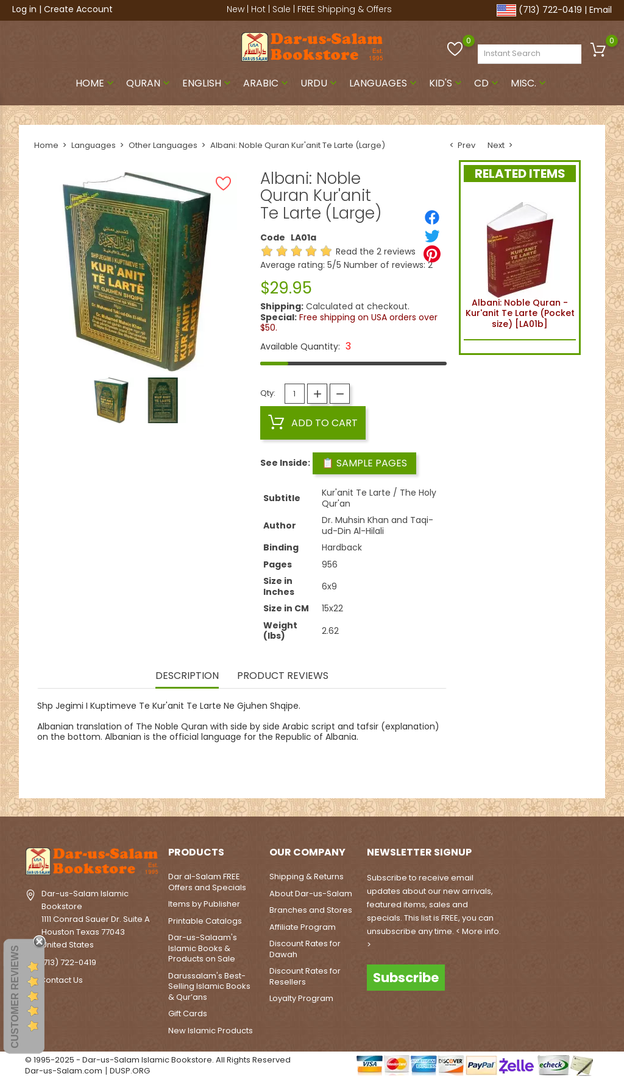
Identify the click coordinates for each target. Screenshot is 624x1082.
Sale (281, 9)
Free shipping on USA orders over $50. (349, 322)
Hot (258, 9)
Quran (149, 83)
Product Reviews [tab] (282, 676)
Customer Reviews (15, 997)
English (207, 83)
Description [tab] (187, 676)
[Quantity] (295, 394)
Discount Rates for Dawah (305, 949)
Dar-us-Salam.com (63, 1071)
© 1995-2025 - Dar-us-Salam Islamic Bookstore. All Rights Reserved (158, 1060)
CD (487, 83)
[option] (111, 400)
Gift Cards (187, 1013)
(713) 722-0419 (550, 10)
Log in (24, 9)
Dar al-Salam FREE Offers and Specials (207, 882)
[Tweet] (432, 235)
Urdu (319, 83)
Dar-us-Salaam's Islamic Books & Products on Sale (202, 948)
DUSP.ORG (130, 1071)
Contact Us (61, 980)
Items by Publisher (204, 904)
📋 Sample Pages (364, 463)
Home (96, 83)
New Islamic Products (210, 1030)
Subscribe (406, 977)
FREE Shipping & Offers (344, 9)
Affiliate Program (302, 927)
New (235, 9)
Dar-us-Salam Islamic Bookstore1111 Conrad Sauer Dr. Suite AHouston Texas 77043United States (95, 919)
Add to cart (313, 423)
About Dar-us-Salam (310, 893)
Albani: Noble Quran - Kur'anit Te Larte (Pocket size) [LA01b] (520, 263)
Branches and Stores (310, 910)
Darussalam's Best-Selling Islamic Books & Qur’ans (209, 986)
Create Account (78, 9)
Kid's (446, 83)
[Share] (432, 217)
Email (600, 10)
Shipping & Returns (306, 876)
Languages (384, 83)
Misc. (529, 83)
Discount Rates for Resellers (305, 976)
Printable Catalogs (205, 921)
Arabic (267, 83)
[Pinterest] (432, 253)
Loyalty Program (301, 998)
